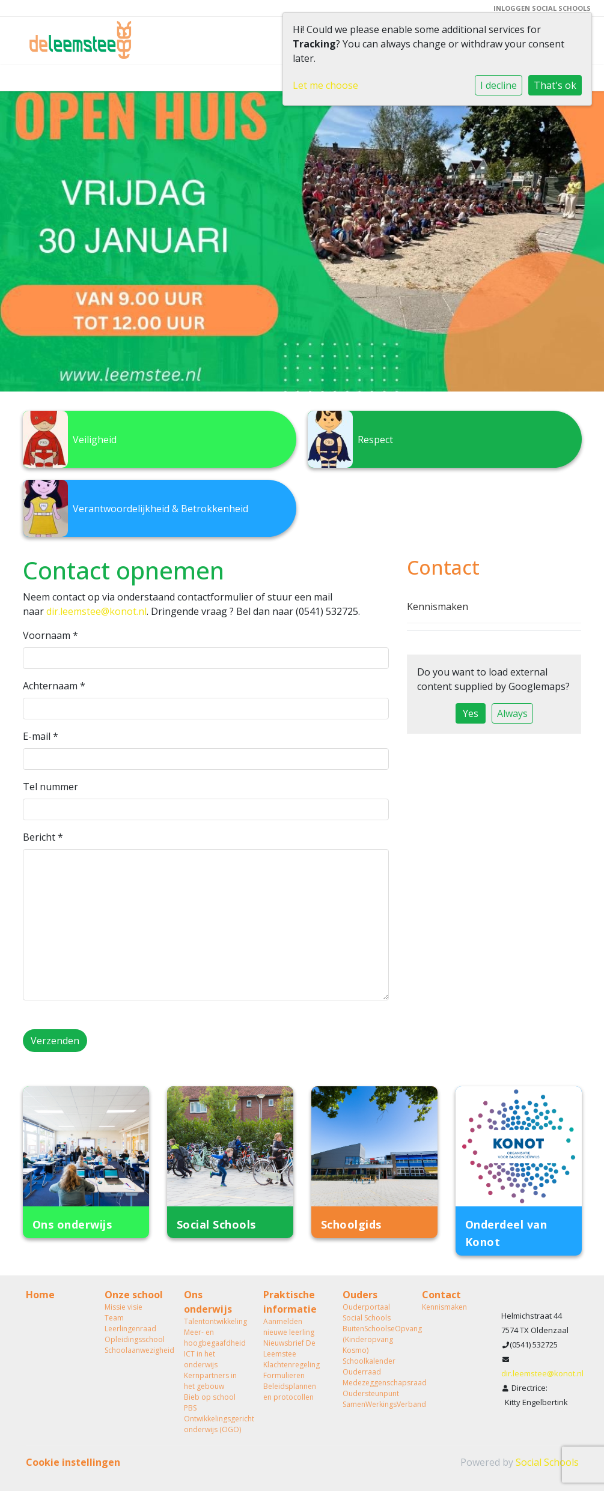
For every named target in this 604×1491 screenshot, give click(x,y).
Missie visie (123, 1307)
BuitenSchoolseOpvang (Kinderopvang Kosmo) (373, 1339)
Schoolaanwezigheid (135, 1350)
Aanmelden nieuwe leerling (288, 1326)
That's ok (555, 85)
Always (512, 713)
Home (40, 1294)
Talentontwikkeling (214, 1321)
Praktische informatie (290, 1302)
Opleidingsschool (135, 1339)
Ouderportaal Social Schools (367, 1312)
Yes (470, 713)
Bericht (43, 837)
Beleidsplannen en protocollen (289, 1391)
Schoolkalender (369, 1361)
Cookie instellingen (73, 1462)
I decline (498, 85)
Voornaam (50, 635)
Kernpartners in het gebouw (210, 1380)
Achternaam (54, 685)
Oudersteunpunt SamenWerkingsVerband (373, 1398)
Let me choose (325, 85)
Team (114, 1318)
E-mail (40, 736)
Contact (441, 1294)
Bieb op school (210, 1397)
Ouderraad (362, 1372)
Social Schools (547, 1462)
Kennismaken (437, 606)
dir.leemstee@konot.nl (96, 611)
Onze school (134, 1294)
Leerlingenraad (130, 1328)
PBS (190, 1408)
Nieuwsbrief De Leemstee (289, 1348)
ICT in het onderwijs (201, 1359)
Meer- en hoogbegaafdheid (214, 1337)
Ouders (360, 1294)
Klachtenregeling (291, 1364)
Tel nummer (50, 786)
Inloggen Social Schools (542, 8)
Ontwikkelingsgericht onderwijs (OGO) (214, 1424)
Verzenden (55, 1040)
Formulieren (284, 1375)
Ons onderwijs (208, 1302)
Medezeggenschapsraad (373, 1383)
